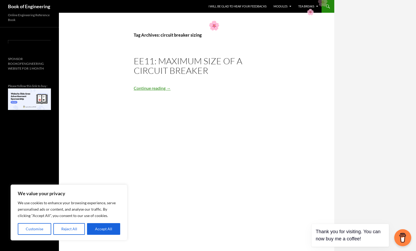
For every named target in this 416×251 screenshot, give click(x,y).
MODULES (281, 6)
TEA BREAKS (306, 6)
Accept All (103, 229)
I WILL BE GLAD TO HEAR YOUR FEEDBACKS (238, 6)
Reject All (69, 229)
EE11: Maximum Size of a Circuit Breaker (188, 66)
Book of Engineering (29, 6)
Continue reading (152, 88)
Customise (34, 229)
